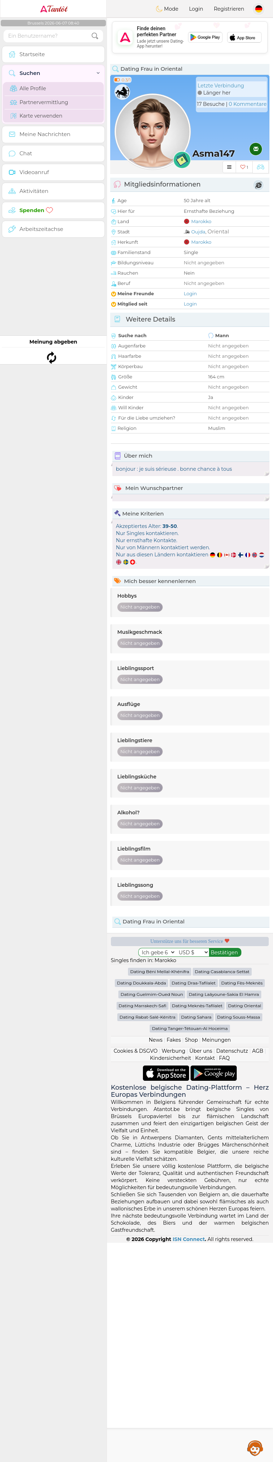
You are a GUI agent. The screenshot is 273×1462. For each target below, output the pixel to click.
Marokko (201, 221)
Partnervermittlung (39, 102)
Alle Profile (28, 88)
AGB (257, 1051)
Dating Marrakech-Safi (142, 1005)
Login (196, 9)
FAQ (224, 1058)
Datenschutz (232, 1051)
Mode (167, 8)
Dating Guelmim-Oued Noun (152, 994)
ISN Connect (189, 1239)
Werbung (174, 1051)
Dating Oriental (244, 1005)
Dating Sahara (196, 1017)
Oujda (198, 231)
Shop (191, 1040)
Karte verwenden (36, 115)
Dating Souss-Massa (238, 1017)
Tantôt (53, 9)
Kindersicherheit (170, 1058)
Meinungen (216, 1040)
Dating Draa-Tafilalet (194, 983)
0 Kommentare (248, 104)
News (155, 1040)
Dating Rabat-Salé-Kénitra (147, 1017)
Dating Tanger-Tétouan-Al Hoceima (190, 1028)
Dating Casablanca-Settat (222, 971)
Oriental (218, 231)
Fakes (174, 1040)
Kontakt (205, 1058)
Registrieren (229, 9)
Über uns (200, 1051)
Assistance (255, 1448)
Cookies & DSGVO (136, 1051)
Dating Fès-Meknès (242, 983)
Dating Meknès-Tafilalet (197, 1005)
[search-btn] (95, 36)
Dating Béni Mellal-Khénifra (159, 971)
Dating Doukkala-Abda (141, 983)
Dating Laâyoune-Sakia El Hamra (224, 994)
